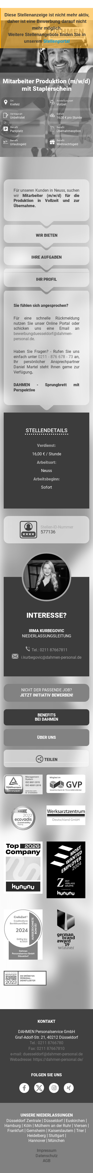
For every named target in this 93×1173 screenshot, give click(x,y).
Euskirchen (75, 1120)
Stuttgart (56, 1135)
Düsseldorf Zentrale (23, 1120)
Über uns (46, 737)
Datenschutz (47, 1155)
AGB (46, 1160)
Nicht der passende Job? (46, 693)
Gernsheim (35, 1130)
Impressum (46, 1150)
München (56, 1140)
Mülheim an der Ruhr (53, 1125)
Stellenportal (56, 41)
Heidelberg (36, 1135)
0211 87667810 (51, 1048)
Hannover (36, 1140)
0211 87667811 (54, 650)
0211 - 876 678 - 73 (55, 356)
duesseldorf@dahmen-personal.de (53, 1054)
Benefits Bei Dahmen (46, 717)
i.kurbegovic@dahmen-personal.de (51, 657)
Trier (80, 1130)
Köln (28, 1125)
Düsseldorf (53, 1120)
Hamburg (12, 1125)
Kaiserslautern (60, 1130)
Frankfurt (15, 1130)
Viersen (80, 1125)
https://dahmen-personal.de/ (58, 1059)
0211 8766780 (50, 1042)
